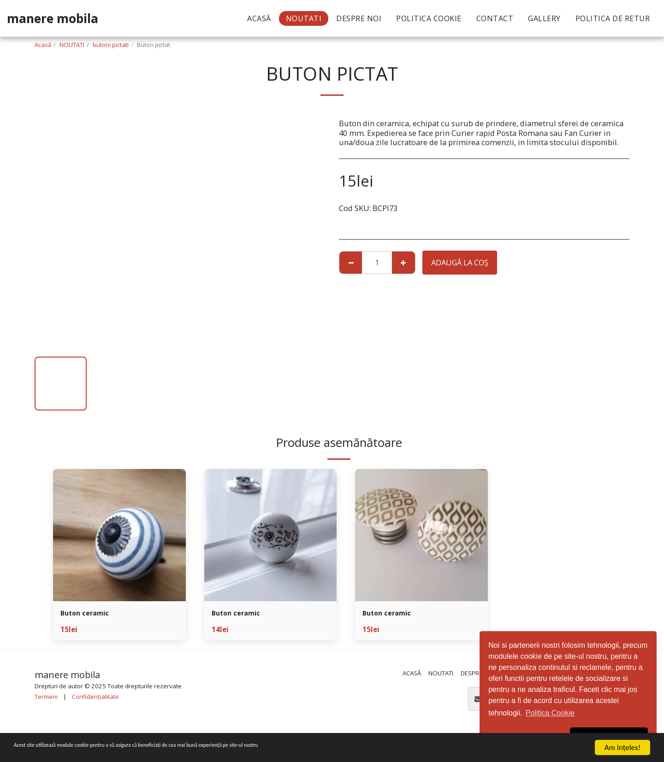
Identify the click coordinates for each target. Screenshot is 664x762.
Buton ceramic (88, 614)
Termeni (46, 698)
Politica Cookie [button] (550, 713)
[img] (119, 535)
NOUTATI (71, 45)
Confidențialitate (95, 698)
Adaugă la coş (459, 262)
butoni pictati (111, 45)
